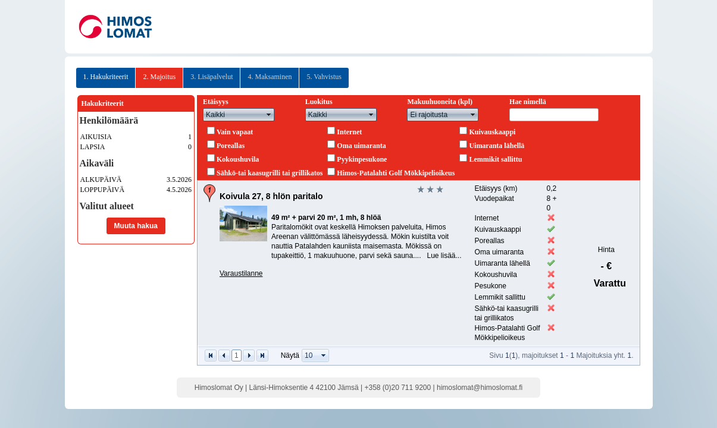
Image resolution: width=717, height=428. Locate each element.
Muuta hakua (136, 226)
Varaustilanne (241, 273)
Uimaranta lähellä (496, 145)
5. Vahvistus (323, 77)
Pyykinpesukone (362, 159)
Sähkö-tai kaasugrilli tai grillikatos (270, 173)
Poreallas (231, 145)
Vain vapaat (235, 132)
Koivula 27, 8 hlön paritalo (271, 196)
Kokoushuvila (238, 159)
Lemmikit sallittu (495, 159)
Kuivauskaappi (492, 132)
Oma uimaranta (361, 145)
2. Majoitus (159, 77)
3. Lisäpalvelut (211, 77)
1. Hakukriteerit (106, 77)
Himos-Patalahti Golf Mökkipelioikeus (396, 173)
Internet (349, 132)
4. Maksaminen (270, 77)
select (269, 114)
